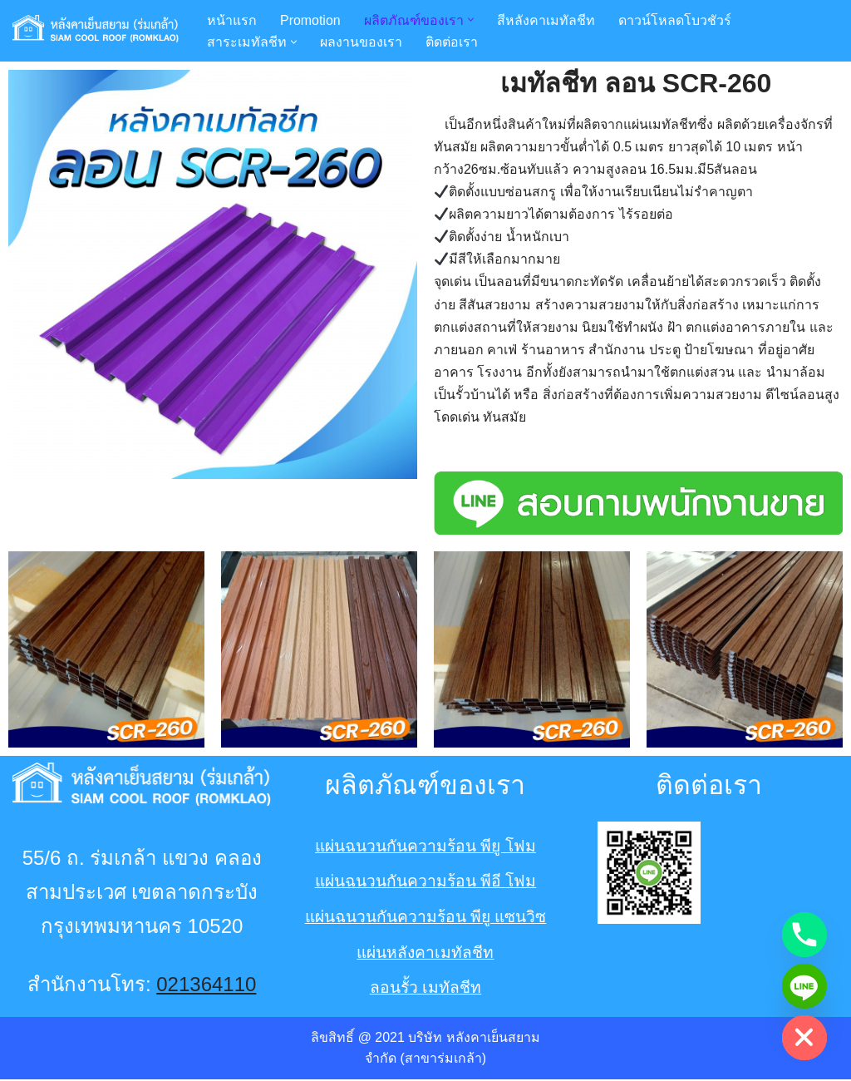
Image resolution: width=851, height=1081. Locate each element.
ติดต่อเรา (452, 42)
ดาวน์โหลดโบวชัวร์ (674, 19)
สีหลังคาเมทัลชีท (546, 19)
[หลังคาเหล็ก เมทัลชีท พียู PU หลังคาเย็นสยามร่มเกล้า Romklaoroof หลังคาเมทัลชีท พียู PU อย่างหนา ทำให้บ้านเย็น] (95, 31)
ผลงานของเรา (361, 42)
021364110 (206, 986)
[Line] (804, 986)
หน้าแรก (232, 19)
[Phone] (804, 934)
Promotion (310, 19)
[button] (471, 19)
